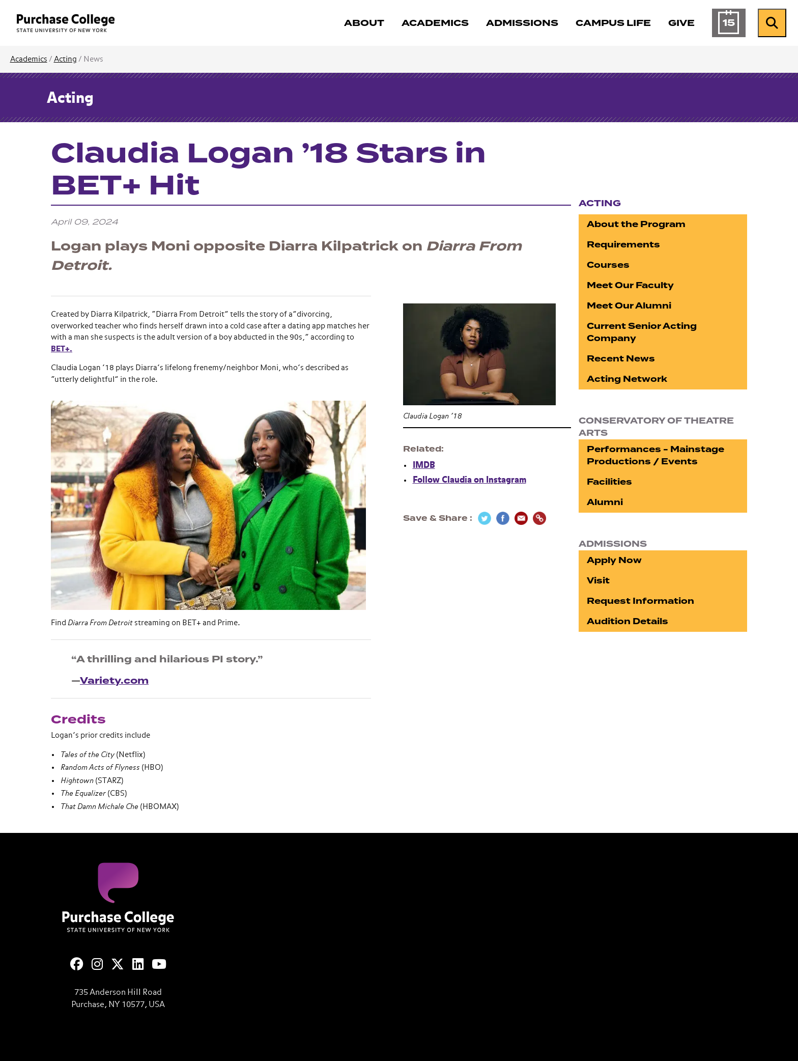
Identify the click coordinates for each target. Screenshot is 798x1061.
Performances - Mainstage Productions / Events (655, 455)
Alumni (605, 502)
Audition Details (627, 621)
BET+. (61, 349)
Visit (598, 580)
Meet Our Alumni (629, 305)
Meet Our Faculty (630, 285)
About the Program (636, 224)
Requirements (623, 244)
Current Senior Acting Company (642, 332)
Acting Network (627, 379)
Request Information (640, 601)
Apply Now (614, 560)
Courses (608, 265)
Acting (65, 59)
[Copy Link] (539, 518)
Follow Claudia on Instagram (469, 480)
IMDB (424, 465)
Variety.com (114, 681)
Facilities (609, 482)
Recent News (621, 358)
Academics (28, 59)
